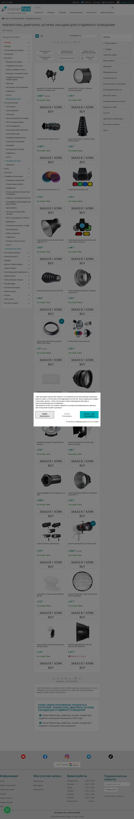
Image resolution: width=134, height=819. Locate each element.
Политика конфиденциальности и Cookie (82, 422)
